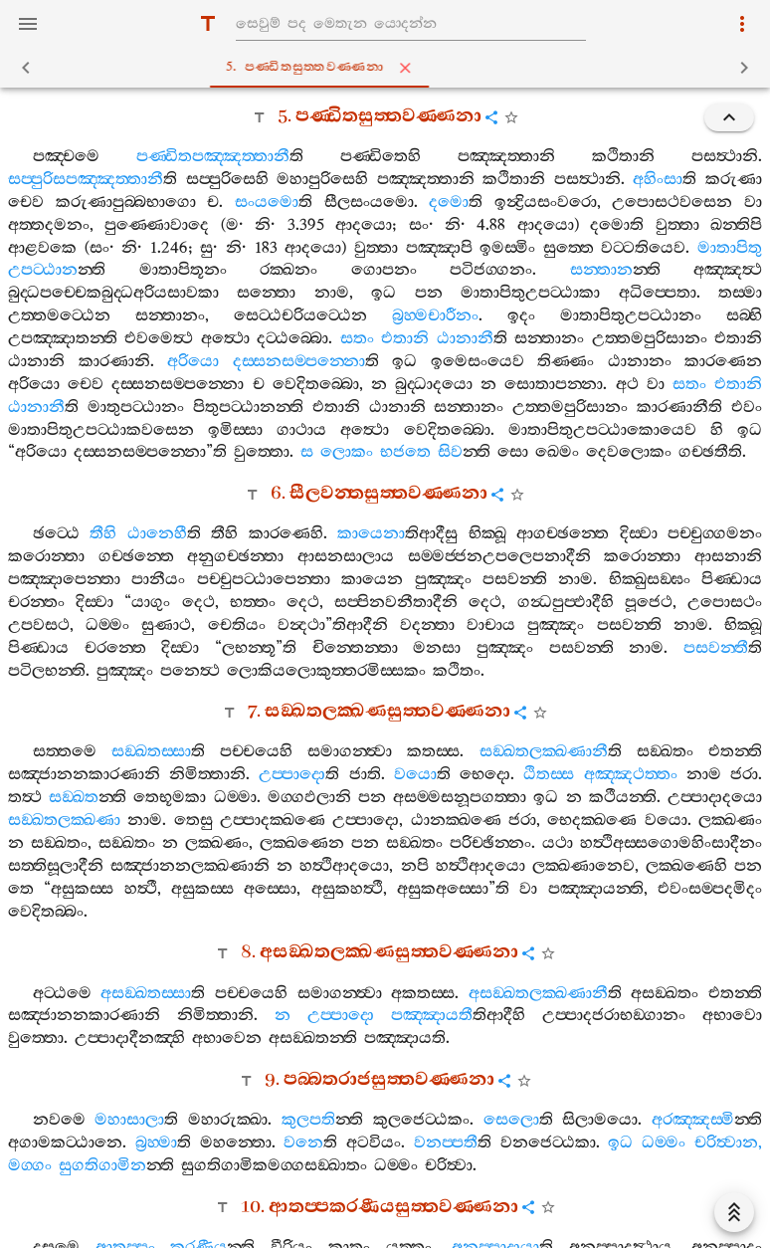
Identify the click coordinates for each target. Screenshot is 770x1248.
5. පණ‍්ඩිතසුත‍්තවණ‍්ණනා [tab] (388, 68)
